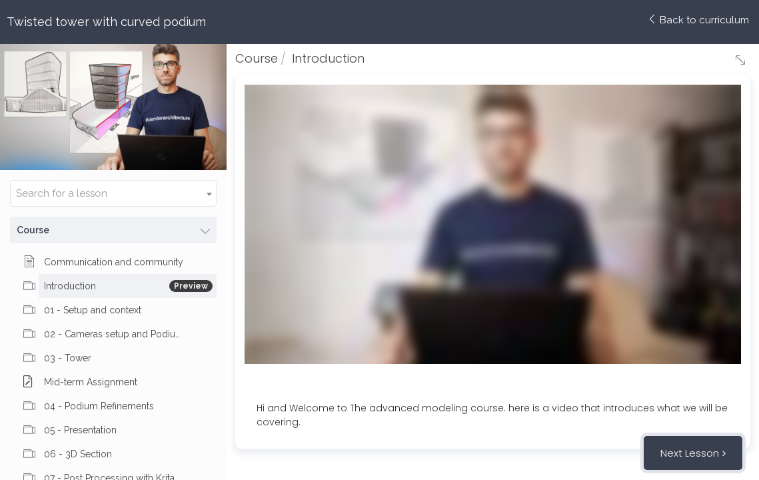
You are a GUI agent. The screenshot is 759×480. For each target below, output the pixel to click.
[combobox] (113, 193)
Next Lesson (689, 453)
